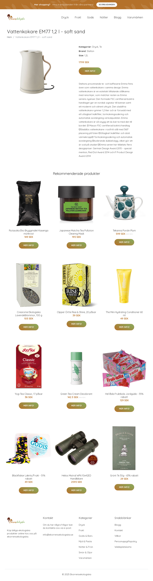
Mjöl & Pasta (85, 542)
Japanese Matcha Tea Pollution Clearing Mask (76, 234)
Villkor (118, 537)
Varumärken (135, 18)
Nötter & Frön (86, 548)
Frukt (78, 18)
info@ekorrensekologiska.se (58, 536)
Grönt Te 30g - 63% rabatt (124, 477)
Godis (90, 18)
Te (100, 48)
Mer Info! (90, 72)
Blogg (117, 18)
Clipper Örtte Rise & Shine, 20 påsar (76, 313)
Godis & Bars (85, 537)
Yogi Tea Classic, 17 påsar (29, 395)
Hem (9, 38)
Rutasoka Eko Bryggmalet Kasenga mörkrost (28, 234)
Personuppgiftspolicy (126, 542)
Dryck (65, 18)
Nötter (104, 18)
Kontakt (119, 531)
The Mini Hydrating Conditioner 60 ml (124, 315)
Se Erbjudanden (107, 4)
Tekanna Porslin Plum (124, 232)
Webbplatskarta (123, 548)
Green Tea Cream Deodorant (76, 395)
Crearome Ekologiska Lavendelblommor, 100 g (28, 315)
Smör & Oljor (85, 554)
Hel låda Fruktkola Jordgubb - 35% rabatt (124, 397)
